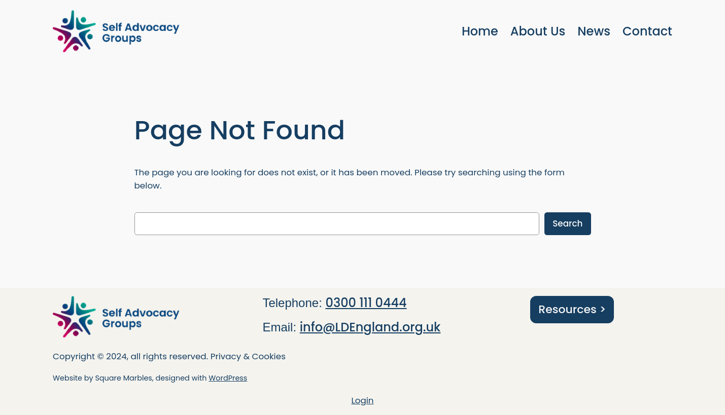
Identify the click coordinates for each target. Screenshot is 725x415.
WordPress (228, 378)
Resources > (572, 309)
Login (362, 400)
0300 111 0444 (366, 302)
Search (567, 223)
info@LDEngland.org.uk (370, 327)
